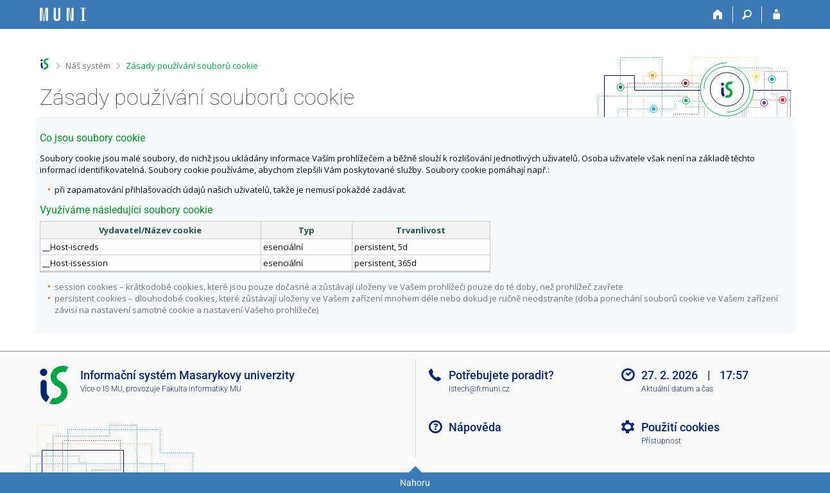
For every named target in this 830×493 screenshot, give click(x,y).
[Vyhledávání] (747, 14)
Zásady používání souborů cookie (192, 65)
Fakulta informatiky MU (201, 388)
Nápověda (475, 427)
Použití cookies (680, 427)
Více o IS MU (101, 388)
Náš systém (87, 65)
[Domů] (718, 14)
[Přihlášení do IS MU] (776, 14)
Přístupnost (661, 440)
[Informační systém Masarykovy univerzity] (63, 14)
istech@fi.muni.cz (479, 388)
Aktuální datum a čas (677, 388)
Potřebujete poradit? (501, 375)
